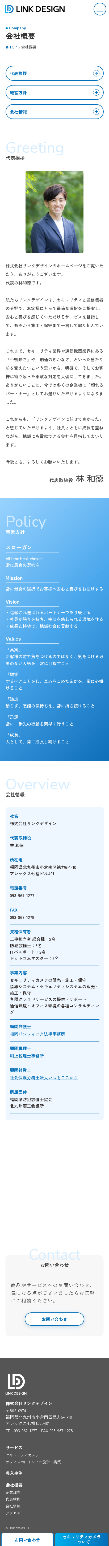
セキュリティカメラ (22, 1455)
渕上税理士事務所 (27, 1055)
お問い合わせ (54, 1319)
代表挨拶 (18, 73)
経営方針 (18, 92)
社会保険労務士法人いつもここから (44, 1077)
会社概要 (14, 1485)
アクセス (13, 1513)
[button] (100, 9)
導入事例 (14, 1473)
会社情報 (18, 111)
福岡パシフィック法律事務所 (37, 1034)
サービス (14, 1447)
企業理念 (13, 1492)
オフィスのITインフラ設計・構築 (33, 1461)
